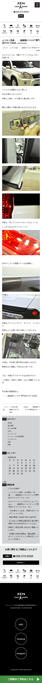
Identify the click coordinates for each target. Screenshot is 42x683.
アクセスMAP (13, 489)
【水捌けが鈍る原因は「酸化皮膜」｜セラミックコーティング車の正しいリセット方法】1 (23, 536)
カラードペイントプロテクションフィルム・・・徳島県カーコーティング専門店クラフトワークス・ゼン (23, 504)
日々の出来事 (12, 428)
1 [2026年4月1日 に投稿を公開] (17, 463)
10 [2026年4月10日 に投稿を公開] (26, 465)
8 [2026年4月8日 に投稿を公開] (17, 465)
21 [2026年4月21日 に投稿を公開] (14, 471)
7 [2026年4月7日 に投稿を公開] (13, 465)
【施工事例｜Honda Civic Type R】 (22, 517)
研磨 (9, 444)
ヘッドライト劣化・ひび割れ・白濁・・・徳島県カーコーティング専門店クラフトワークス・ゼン (23, 495)
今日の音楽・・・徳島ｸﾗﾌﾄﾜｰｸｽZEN (11, 409)
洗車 (9, 442)
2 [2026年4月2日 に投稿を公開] (21, 463)
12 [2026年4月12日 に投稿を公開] (34, 465)
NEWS (10, 423)
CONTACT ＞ (21, 562)
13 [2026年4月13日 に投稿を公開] (10, 468)
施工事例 (11, 425)
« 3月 (4, 482)
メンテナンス (12, 439)
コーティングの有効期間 (16, 436)
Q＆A (9, 431)
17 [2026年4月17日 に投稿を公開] (26, 468)
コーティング (12, 434)
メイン (6, 407)
